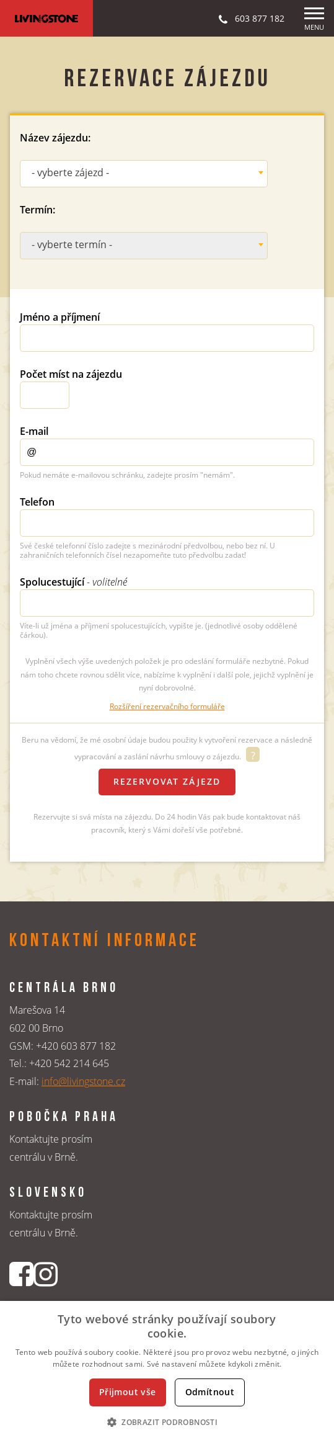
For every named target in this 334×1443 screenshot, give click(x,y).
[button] (167, 1422)
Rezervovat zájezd (167, 781)
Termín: (37, 210)
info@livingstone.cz (83, 1081)
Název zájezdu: (55, 138)
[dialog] (167, 1372)
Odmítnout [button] (210, 1392)
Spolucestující (73, 582)
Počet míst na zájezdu (71, 374)
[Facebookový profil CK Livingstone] (21, 1274)
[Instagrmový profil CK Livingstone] (45, 1274)
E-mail (34, 431)
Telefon (37, 502)
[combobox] (144, 173)
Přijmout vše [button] (127, 1392)
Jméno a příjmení (60, 317)
